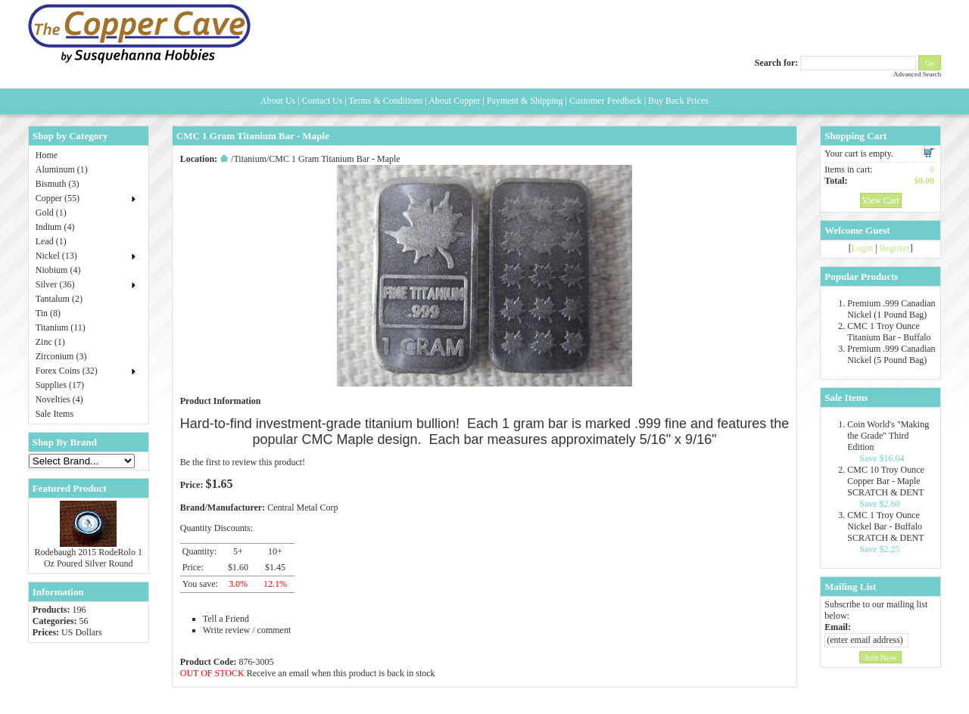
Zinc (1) (50, 342)
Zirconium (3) (61, 356)
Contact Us (322, 100)
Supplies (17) (60, 385)
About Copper (454, 100)
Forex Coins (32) (67, 370)
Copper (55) (57, 198)
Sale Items (54, 413)
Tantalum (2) (59, 298)
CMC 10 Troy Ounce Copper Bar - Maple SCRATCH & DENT (885, 481)
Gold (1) (51, 212)
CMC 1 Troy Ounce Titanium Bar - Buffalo (888, 332)
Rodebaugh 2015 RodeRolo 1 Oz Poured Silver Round (88, 558)
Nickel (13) (56, 255)
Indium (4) (55, 227)
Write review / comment (247, 630)
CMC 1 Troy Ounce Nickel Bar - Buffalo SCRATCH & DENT (885, 526)
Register (895, 248)
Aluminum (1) (62, 169)
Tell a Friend (226, 618)
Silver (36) (55, 284)
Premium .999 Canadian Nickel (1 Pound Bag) (891, 309)
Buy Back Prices (678, 100)
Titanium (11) (61, 327)
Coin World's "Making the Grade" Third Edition (888, 435)
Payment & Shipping (525, 100)
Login (863, 248)
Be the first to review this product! (242, 462)
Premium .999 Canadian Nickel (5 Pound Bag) (891, 354)
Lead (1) (51, 241)
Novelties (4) (59, 399)
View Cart (880, 200)
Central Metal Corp (302, 507)
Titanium (249, 159)
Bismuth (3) (57, 183)
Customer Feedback (605, 100)
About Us (277, 100)
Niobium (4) (58, 270)
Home (47, 155)
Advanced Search (917, 74)
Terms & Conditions (386, 100)
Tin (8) (48, 313)
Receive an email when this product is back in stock (341, 673)
